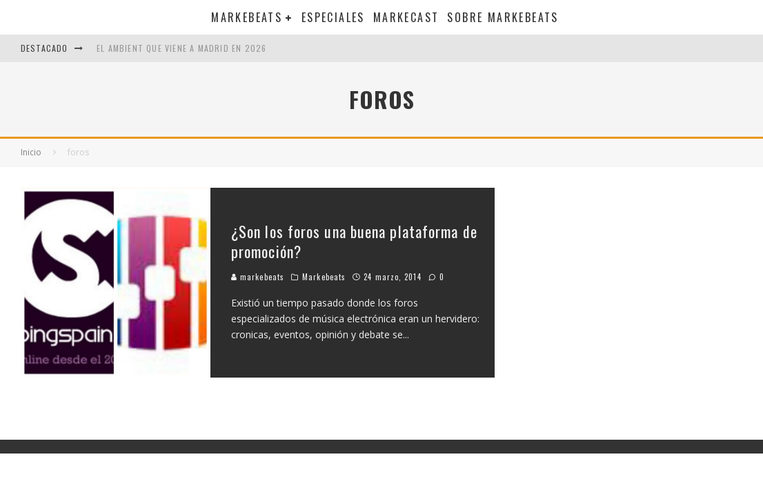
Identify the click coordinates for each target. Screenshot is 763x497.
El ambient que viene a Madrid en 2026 (181, 48)
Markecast (406, 17)
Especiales (333, 17)
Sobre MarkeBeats (502, 17)
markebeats (257, 276)
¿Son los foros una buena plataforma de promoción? (354, 241)
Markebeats (246, 17)
